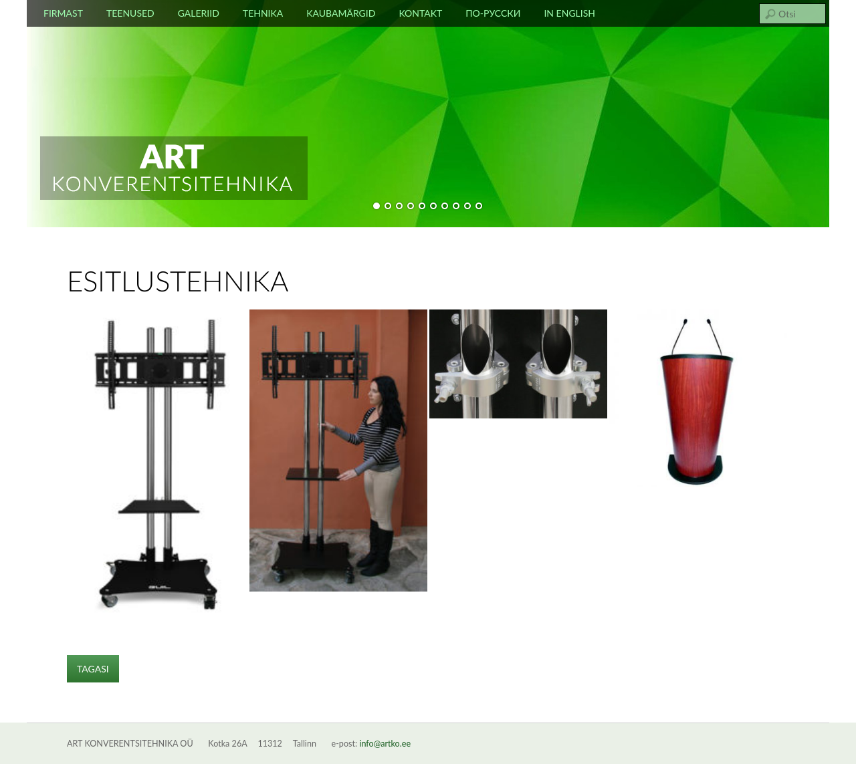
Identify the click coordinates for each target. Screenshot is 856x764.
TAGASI (93, 668)
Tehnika (263, 13)
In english (569, 13)
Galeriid (198, 13)
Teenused (130, 13)
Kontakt (420, 13)
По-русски (492, 13)
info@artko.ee (385, 744)
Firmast (63, 13)
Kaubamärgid (340, 13)
